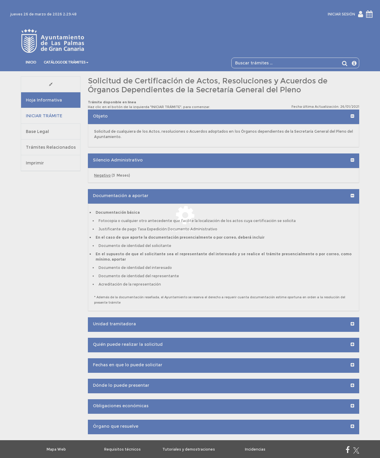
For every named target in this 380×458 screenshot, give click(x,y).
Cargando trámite (185, 230)
